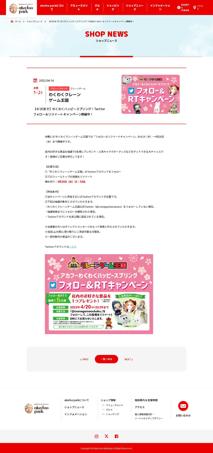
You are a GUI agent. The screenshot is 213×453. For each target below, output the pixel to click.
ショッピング (113, 7)
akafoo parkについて (52, 7)
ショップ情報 (108, 400)
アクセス (140, 407)
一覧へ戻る (106, 359)
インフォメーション (160, 7)
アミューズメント (79, 7)
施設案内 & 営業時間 (146, 400)
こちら (72, 246)
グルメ (97, 7)
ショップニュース (134, 7)
